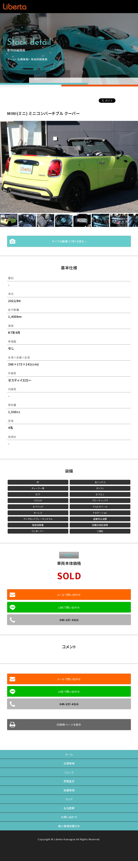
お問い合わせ (69, 817)
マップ (69, 799)
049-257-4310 (69, 620)
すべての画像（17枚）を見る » (69, 241)
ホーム (11, 59)
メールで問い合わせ (69, 595)
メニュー (128, 6)
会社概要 (69, 808)
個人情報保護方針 (69, 826)
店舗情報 (69, 790)
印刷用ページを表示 (69, 724)
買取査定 (69, 781)
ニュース (69, 772)
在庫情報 (22, 59)
